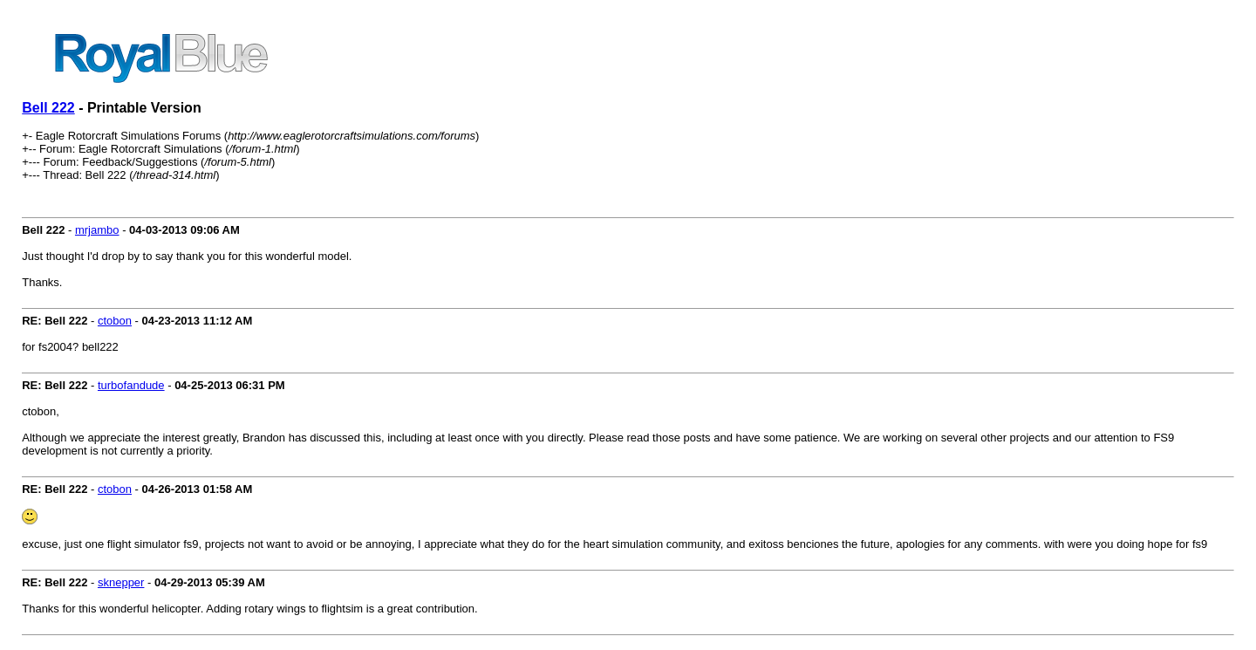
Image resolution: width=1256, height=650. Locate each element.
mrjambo (97, 229)
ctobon (115, 320)
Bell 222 (48, 107)
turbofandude (131, 385)
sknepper (121, 582)
